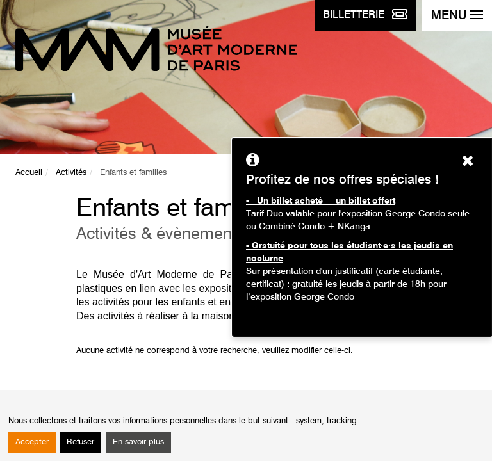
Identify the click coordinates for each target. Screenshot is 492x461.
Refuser (80, 442)
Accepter (32, 442)
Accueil (28, 172)
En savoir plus (138, 442)
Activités (71, 172)
